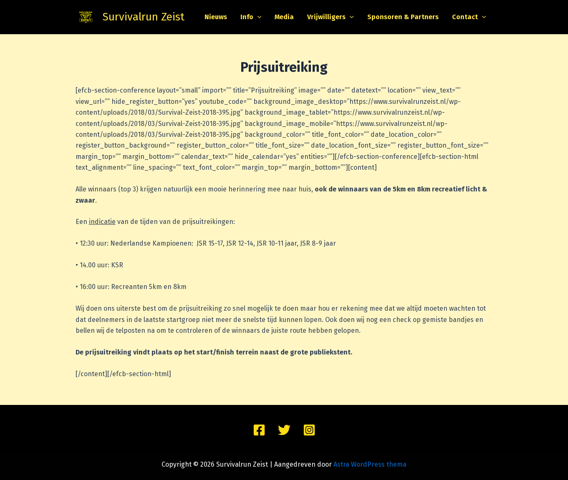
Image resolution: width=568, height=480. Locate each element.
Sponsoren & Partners (403, 17)
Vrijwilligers (330, 17)
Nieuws (215, 17)
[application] (257, 17)
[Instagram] (309, 430)
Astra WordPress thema (369, 464)
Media (284, 17)
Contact (469, 17)
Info (251, 17)
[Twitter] (284, 430)
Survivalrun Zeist (143, 16)
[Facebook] (259, 430)
